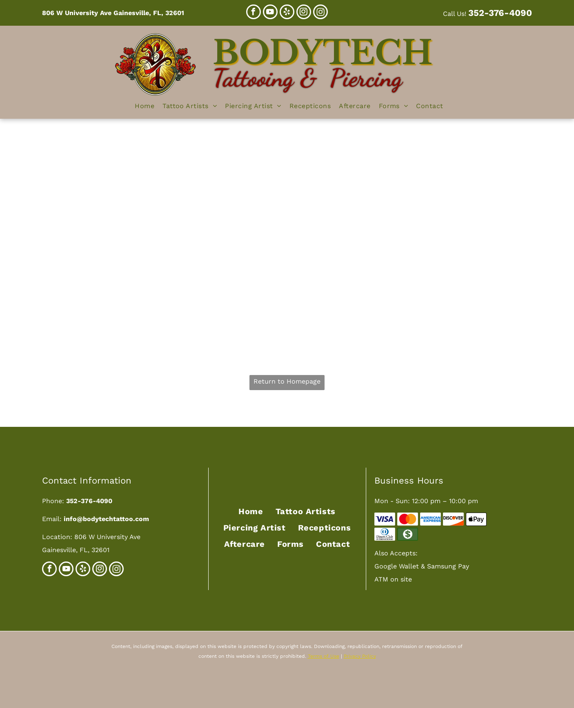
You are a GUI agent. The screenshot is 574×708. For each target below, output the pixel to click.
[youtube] (270, 12)
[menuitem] (144, 106)
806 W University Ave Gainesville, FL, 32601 (113, 13)
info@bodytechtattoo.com (106, 519)
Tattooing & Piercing (307, 78)
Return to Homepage (287, 381)
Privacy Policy (360, 656)
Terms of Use (323, 656)
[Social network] (320, 12)
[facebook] (253, 12)
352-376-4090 (500, 13)
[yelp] (287, 12)
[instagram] (303, 12)
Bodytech (323, 52)
